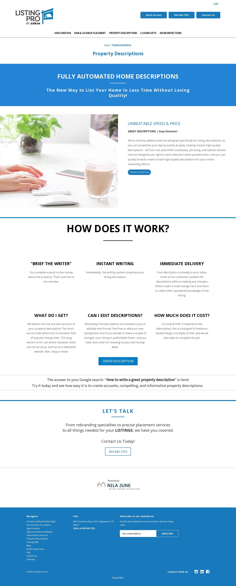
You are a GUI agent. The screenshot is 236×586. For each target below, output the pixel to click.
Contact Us (208, 15)
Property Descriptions (123, 33)
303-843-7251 (181, 15)
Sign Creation (62, 33)
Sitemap (31, 559)
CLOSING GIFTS (148, 33)
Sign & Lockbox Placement (90, 33)
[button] (118, 361)
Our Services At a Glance (39, 524)
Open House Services (37, 535)
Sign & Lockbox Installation (40, 531)
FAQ (28, 552)
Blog (29, 545)
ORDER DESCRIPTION (139, 172)
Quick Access (154, 15)
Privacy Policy (118, 577)
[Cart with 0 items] (216, 4)
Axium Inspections (170, 33)
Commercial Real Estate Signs (41, 521)
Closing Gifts (33, 542)
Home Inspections (35, 548)
